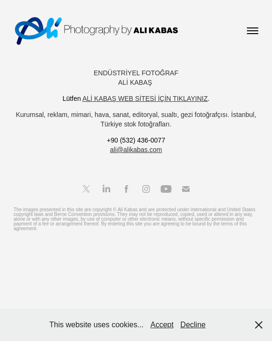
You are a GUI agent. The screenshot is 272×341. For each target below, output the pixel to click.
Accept (162, 325)
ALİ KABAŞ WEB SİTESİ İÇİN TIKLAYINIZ (145, 98)
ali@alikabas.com (136, 149)
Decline (192, 325)
